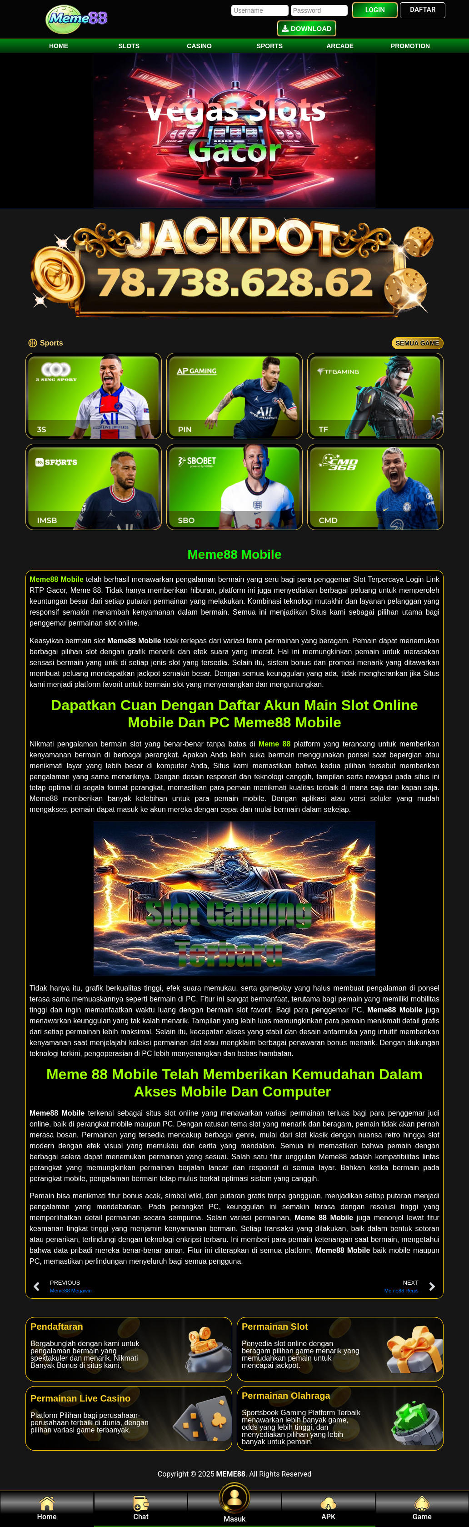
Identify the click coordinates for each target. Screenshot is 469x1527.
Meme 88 (275, 744)
